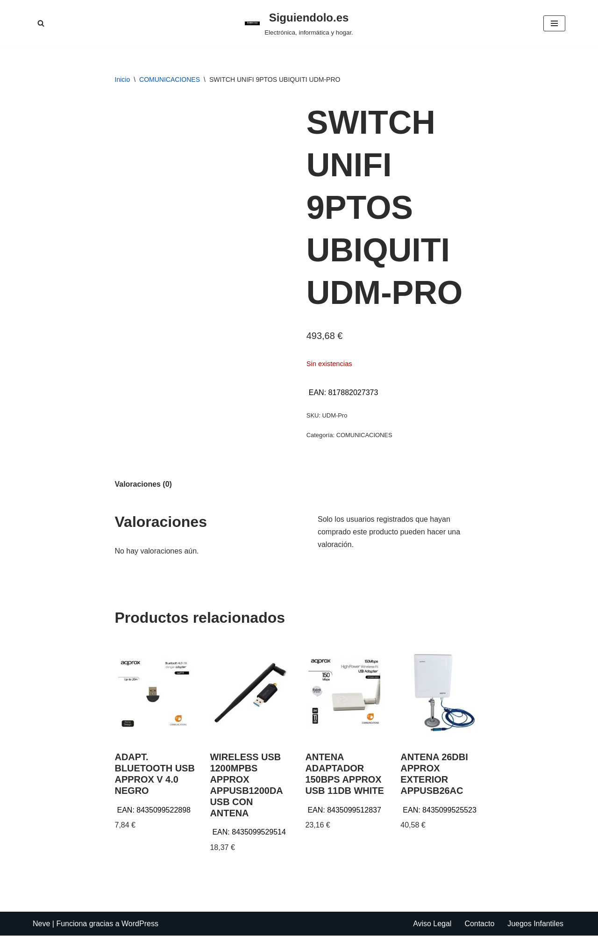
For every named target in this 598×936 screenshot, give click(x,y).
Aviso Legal (432, 924)
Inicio (122, 79)
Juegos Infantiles (535, 924)
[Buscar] (40, 23)
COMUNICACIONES (169, 79)
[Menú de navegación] (554, 23)
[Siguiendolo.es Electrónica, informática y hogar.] (299, 23)
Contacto (479, 924)
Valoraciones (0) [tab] (143, 484)
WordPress (139, 924)
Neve (41, 924)
